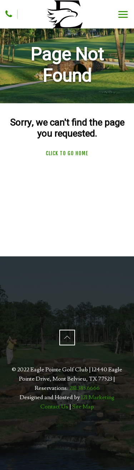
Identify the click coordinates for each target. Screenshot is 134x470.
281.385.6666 (84, 388)
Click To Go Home (67, 153)
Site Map (83, 406)
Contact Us (54, 406)
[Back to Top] (67, 337)
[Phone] (8, 14)
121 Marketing (97, 397)
